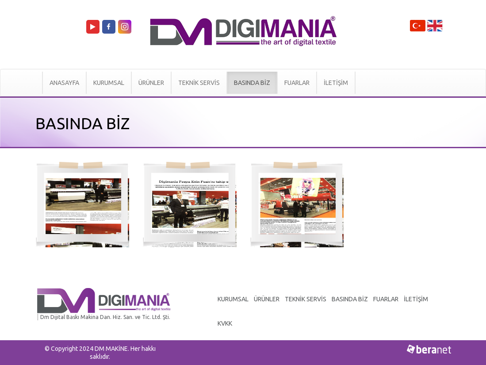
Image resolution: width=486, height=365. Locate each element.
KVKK (225, 323)
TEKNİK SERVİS (199, 82)
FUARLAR (297, 82)
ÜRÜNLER (151, 82)
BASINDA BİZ (252, 82)
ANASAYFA (64, 82)
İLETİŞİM (336, 82)
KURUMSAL (108, 82)
